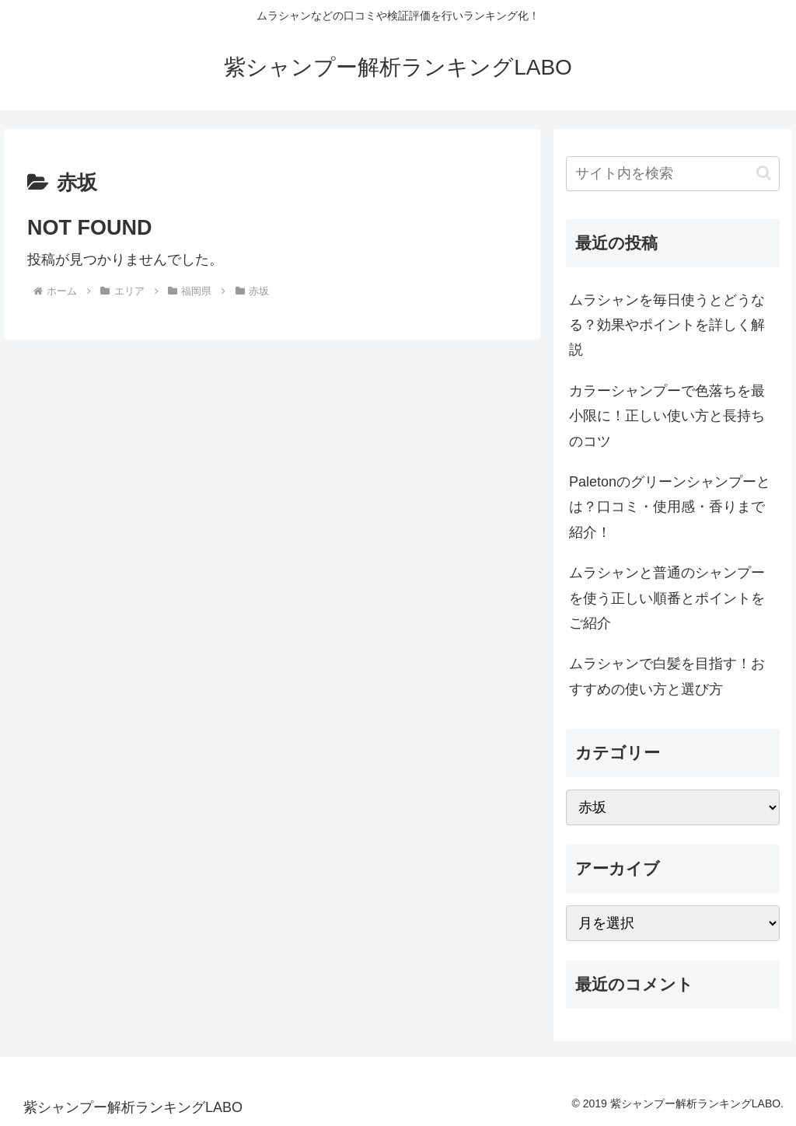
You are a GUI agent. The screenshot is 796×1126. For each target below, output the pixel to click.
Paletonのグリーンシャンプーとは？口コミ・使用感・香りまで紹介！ (669, 507)
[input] (672, 173)
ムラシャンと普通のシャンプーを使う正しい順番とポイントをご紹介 (667, 598)
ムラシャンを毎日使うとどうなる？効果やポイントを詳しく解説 (667, 325)
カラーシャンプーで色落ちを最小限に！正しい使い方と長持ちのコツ (667, 416)
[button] (763, 173)
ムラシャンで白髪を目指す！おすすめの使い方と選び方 (667, 676)
